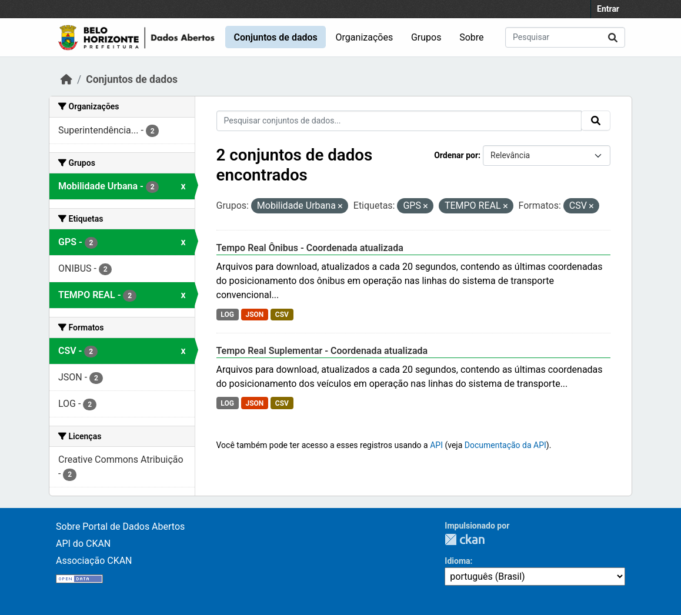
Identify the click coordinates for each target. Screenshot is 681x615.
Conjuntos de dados (275, 37)
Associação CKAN (94, 560)
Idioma (457, 561)
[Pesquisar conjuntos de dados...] (565, 37)
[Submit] (612, 37)
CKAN (465, 539)
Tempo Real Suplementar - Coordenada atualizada (322, 350)
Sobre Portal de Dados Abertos (120, 526)
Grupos (426, 37)
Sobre (471, 37)
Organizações (364, 37)
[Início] (66, 79)
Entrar (608, 9)
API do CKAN (83, 543)
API (436, 445)
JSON (254, 314)
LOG (227, 314)
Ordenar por (456, 155)
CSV (282, 314)
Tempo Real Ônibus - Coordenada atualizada (309, 247)
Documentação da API (505, 445)
